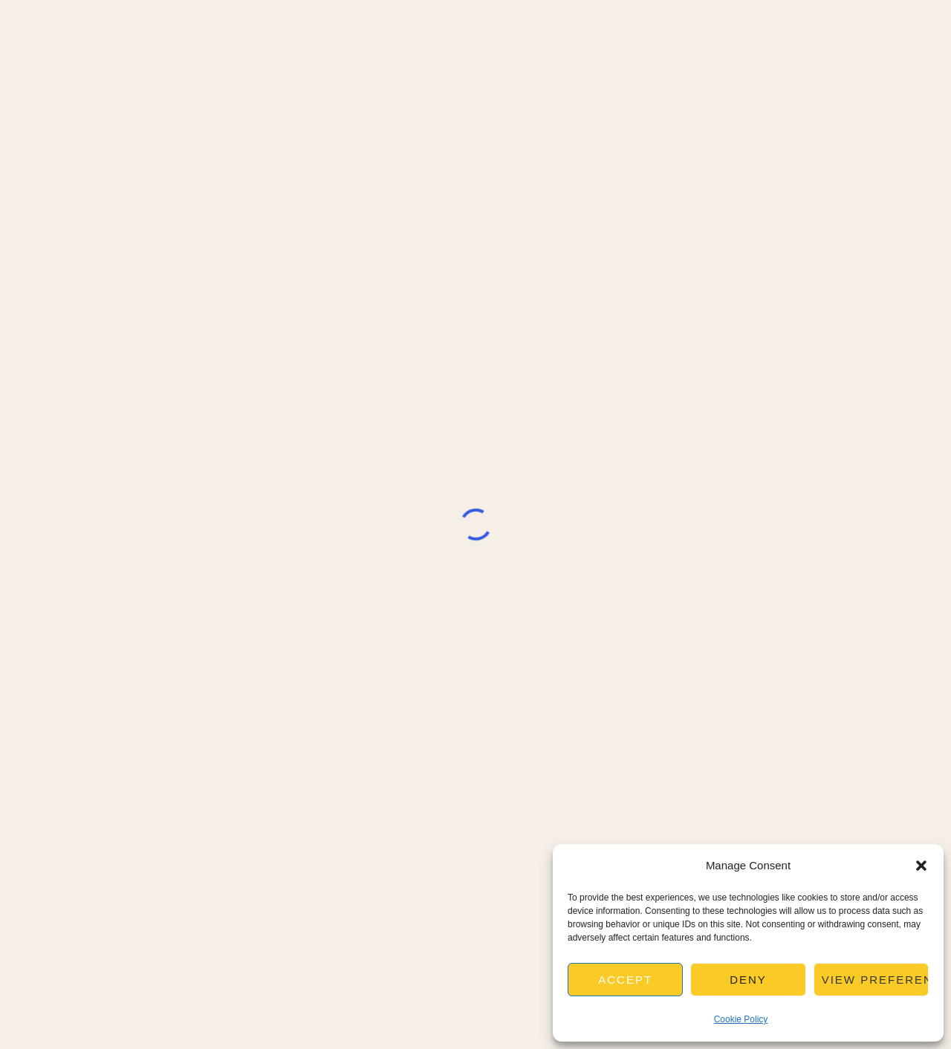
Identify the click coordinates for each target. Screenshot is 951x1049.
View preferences (875, 979)
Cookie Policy (741, 1019)
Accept (625, 979)
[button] (921, 865)
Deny (748, 979)
